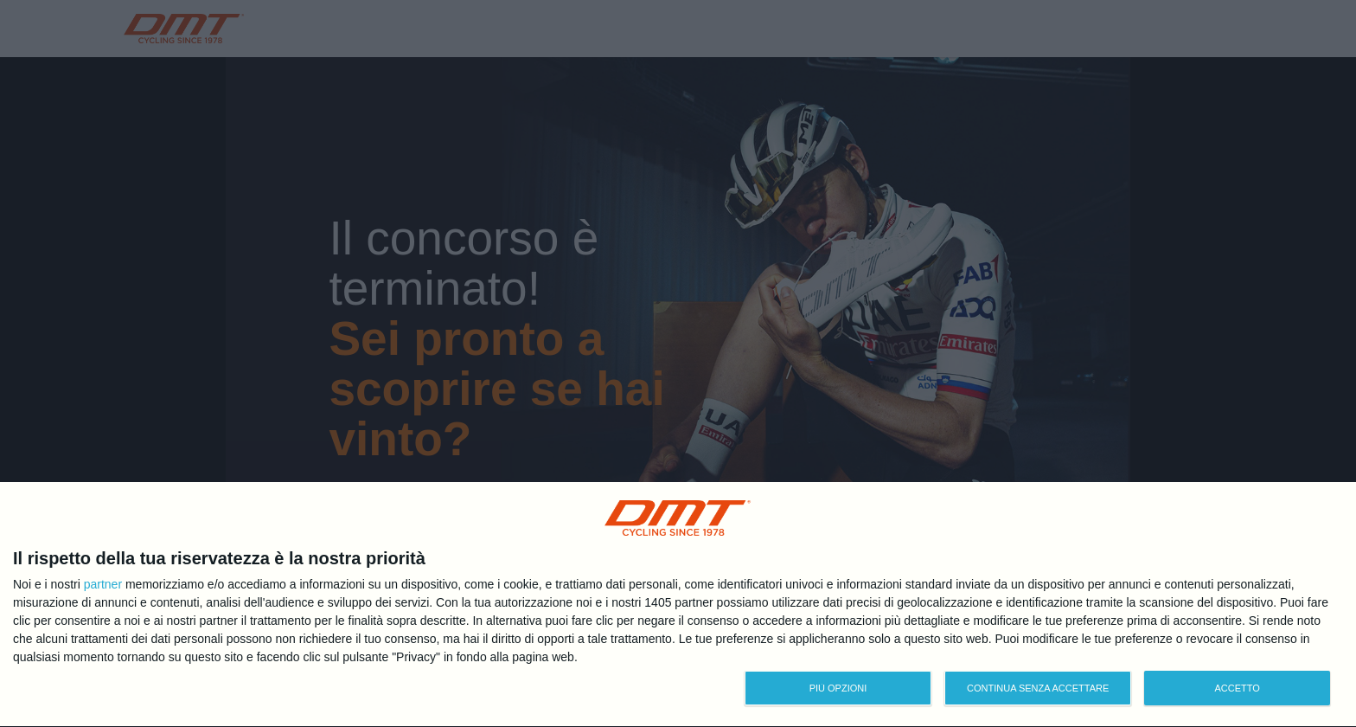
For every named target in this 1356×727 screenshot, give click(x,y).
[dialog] (678, 605)
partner (103, 584)
